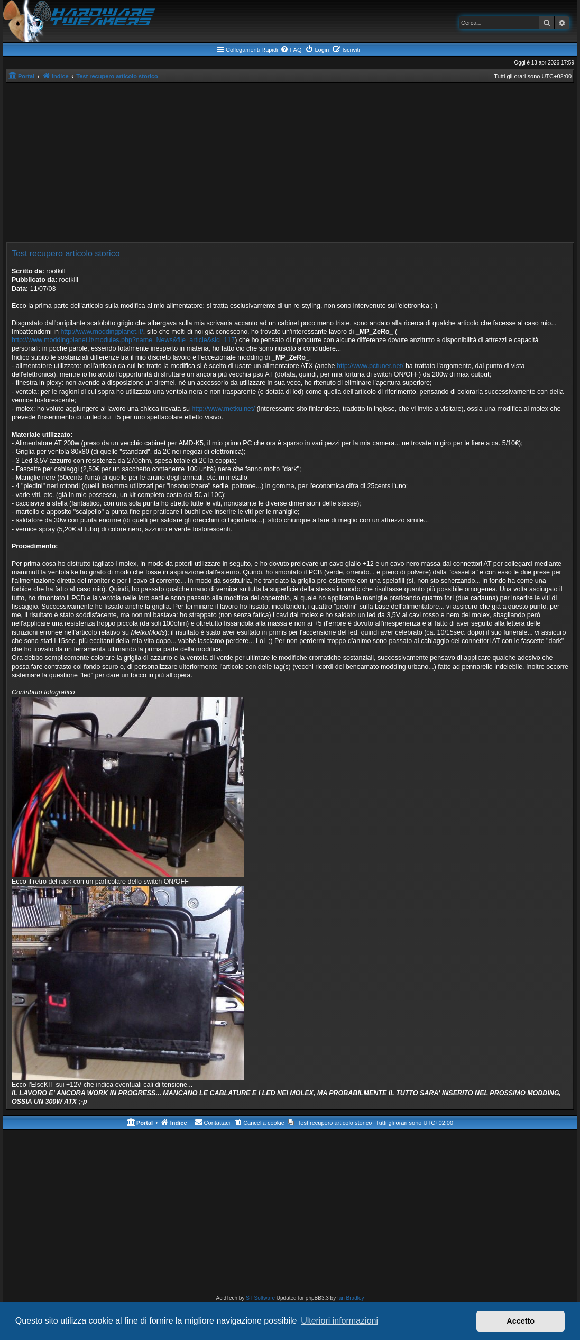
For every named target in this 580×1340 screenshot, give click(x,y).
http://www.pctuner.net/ (370, 366)
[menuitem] (290, 49)
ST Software (260, 1298)
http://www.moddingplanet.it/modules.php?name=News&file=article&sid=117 (123, 340)
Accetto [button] (521, 1321)
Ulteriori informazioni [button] (339, 1320)
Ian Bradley (350, 1298)
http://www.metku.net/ (223, 408)
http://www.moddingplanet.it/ (101, 331)
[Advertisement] (290, 162)
